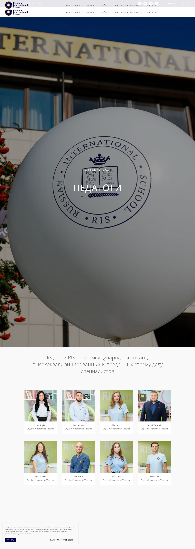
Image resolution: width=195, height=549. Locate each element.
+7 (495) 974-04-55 (13, 3)
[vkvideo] (156, 3)
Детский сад (103, 12)
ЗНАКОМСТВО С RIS (73, 12)
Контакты (151, 12)
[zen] (151, 3)
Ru (189, 3)
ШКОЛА (89, 12)
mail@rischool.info (34, 3)
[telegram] (140, 3)
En (184, 3)
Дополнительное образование (128, 12)
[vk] (145, 3)
